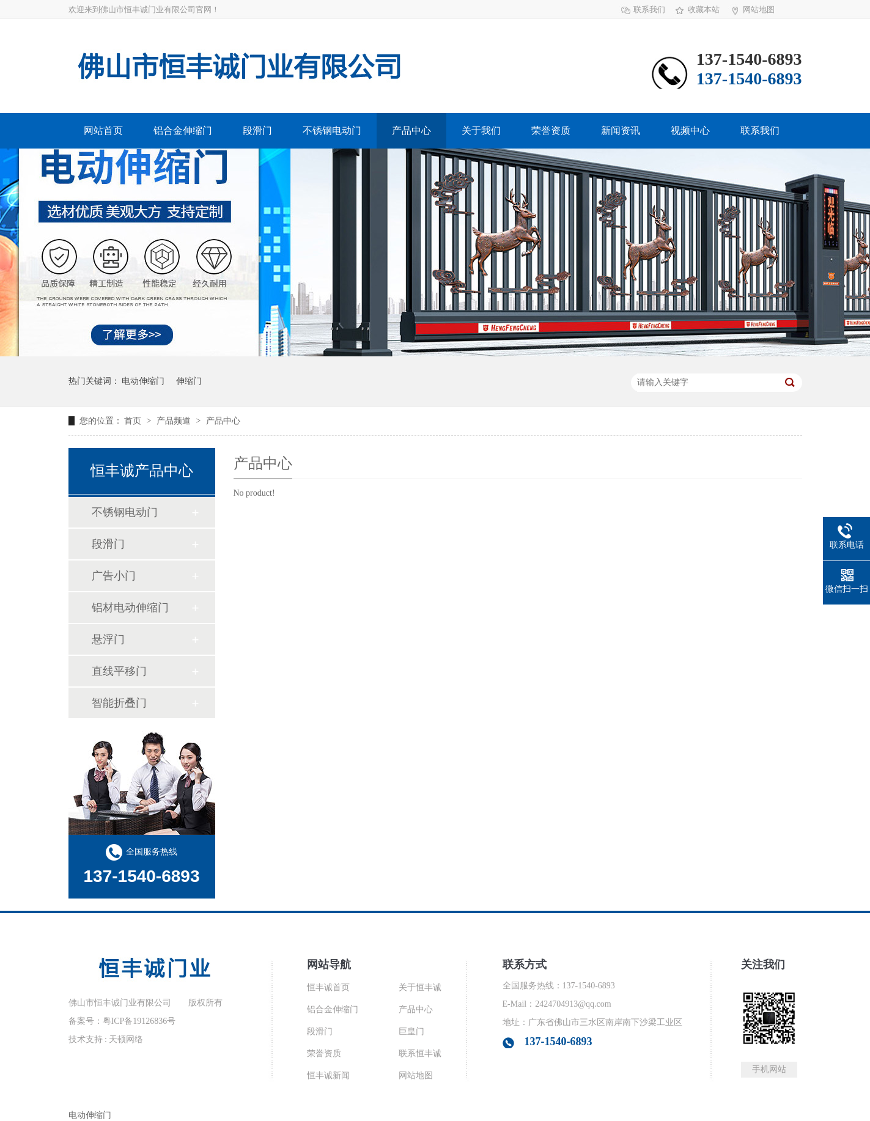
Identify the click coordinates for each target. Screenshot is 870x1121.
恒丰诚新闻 (328, 1075)
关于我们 (481, 130)
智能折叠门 (119, 703)
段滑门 (257, 130)
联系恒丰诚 (420, 1053)
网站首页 (103, 130)
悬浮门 (108, 639)
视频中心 (690, 130)
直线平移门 (119, 671)
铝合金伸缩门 (182, 130)
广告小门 (114, 576)
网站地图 (759, 9)
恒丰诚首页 (328, 987)
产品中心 (411, 130)
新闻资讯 (620, 130)
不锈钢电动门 (332, 130)
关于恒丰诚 (420, 987)
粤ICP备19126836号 (139, 1021)
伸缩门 (189, 381)
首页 (134, 420)
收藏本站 (704, 9)
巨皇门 (411, 1031)
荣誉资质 (550, 130)
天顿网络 (126, 1039)
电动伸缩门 (143, 381)
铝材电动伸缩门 (130, 607)
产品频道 (175, 420)
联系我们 (649, 9)
